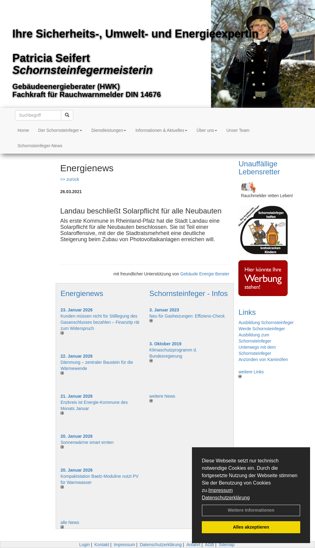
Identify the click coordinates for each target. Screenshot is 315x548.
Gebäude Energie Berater (204, 273)
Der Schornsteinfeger (60, 130)
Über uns (207, 130)
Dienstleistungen (108, 130)
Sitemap (226, 544)
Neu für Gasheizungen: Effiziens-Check (187, 316)
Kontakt (101, 544)
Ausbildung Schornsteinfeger (265, 322)
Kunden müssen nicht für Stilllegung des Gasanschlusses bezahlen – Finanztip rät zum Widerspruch (100, 322)
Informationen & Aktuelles (161, 130)
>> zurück (69, 179)
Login (84, 544)
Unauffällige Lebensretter (259, 168)
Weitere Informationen (251, 510)
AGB (209, 544)
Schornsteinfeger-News (40, 145)
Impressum (220, 490)
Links (247, 312)
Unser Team (237, 130)
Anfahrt (193, 544)
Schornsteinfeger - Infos (189, 293)
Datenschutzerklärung (226, 497)
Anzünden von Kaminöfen (263, 359)
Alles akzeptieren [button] (251, 527)
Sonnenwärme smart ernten (87, 442)
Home (23, 130)
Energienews (82, 293)
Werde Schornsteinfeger (261, 328)
